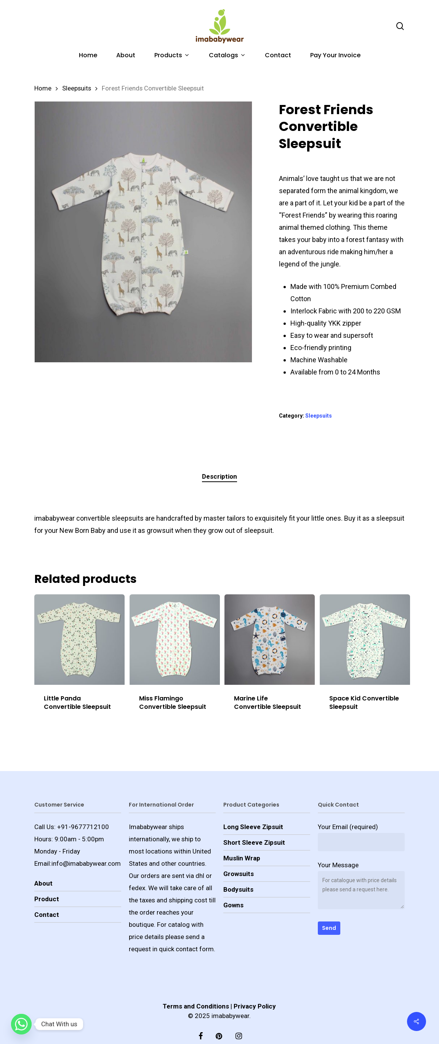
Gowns (233, 890)
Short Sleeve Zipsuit (254, 827)
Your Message (361, 872)
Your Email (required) (361, 822)
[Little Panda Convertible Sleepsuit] (79, 639)
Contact (46, 900)
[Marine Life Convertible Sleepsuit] (269, 639)
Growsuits (238, 859)
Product (46, 884)
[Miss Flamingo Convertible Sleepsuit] (175, 639)
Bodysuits (238, 874)
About (43, 868)
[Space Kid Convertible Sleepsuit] (365, 639)
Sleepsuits (76, 88)
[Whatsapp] (21, 1024)
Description (219, 476)
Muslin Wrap (241, 843)
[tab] (219, 477)
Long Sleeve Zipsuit (253, 812)
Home (42, 88)
